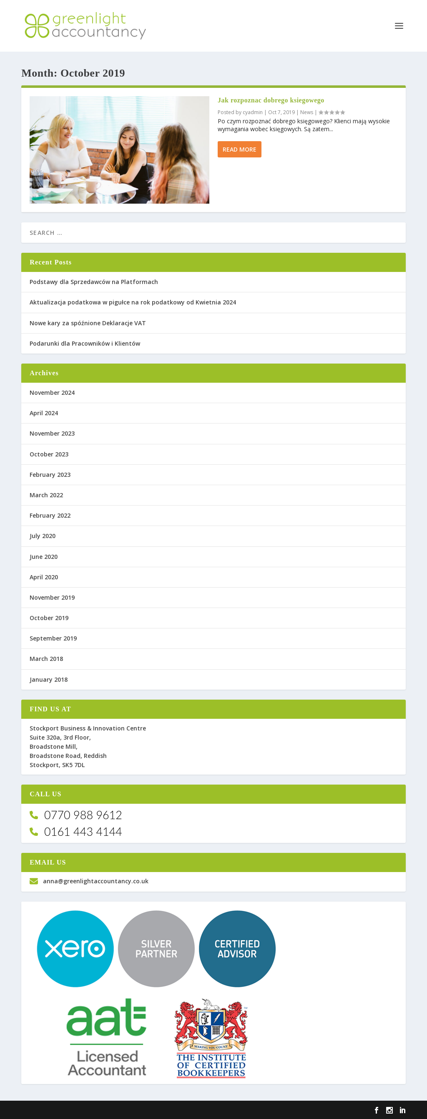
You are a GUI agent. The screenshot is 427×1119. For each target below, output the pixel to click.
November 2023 (52, 433)
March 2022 (46, 495)
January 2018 (49, 679)
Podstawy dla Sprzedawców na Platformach (94, 282)
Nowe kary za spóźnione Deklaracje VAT (88, 323)
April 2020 (44, 577)
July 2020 (42, 536)
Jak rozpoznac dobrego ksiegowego (271, 100)
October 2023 (49, 454)
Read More (239, 149)
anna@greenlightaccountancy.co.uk (89, 881)
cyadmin (253, 112)
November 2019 (52, 597)
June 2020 (44, 557)
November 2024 (52, 392)
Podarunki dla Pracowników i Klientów (85, 343)
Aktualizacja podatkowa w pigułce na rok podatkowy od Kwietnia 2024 (133, 302)
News (306, 112)
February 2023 (50, 475)
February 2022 (50, 515)
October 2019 (49, 618)
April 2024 (44, 413)
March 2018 (46, 659)
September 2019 (53, 638)
